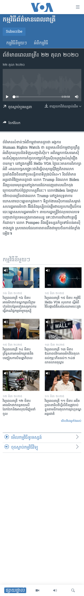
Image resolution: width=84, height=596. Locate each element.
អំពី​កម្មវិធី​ (41, 43)
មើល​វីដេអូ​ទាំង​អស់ (71, 421)
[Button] (11, 124)
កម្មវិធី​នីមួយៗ (16, 43)
